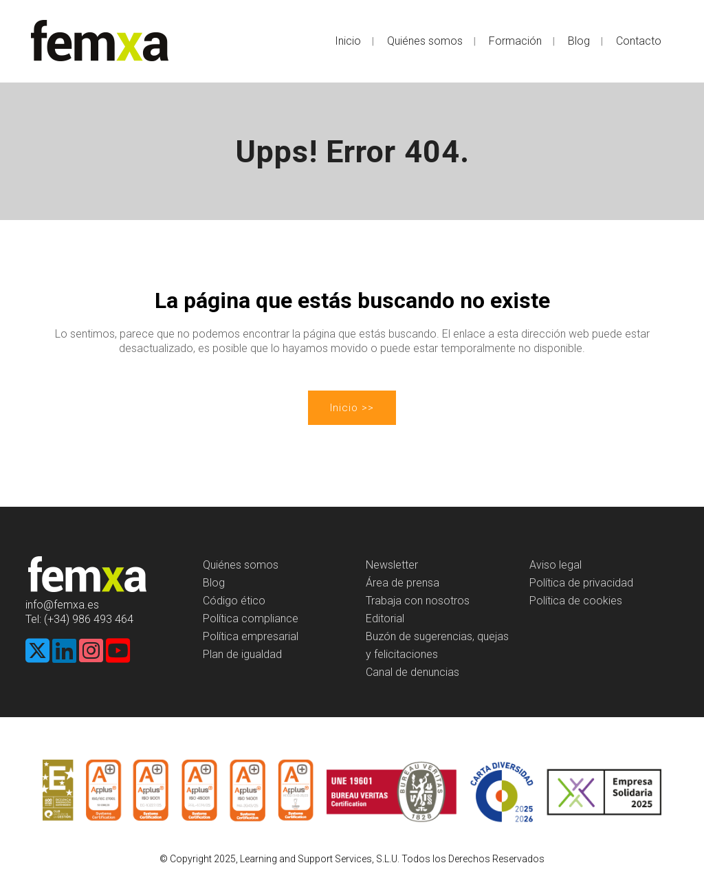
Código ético (234, 600)
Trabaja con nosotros (418, 600)
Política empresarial (250, 636)
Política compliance (250, 618)
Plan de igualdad (242, 654)
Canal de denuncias (412, 672)
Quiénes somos (240, 564)
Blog (214, 582)
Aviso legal (555, 564)
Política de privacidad (581, 582)
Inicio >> (352, 408)
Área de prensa (402, 582)
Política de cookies (575, 600)
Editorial (385, 618)
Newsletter (392, 564)
